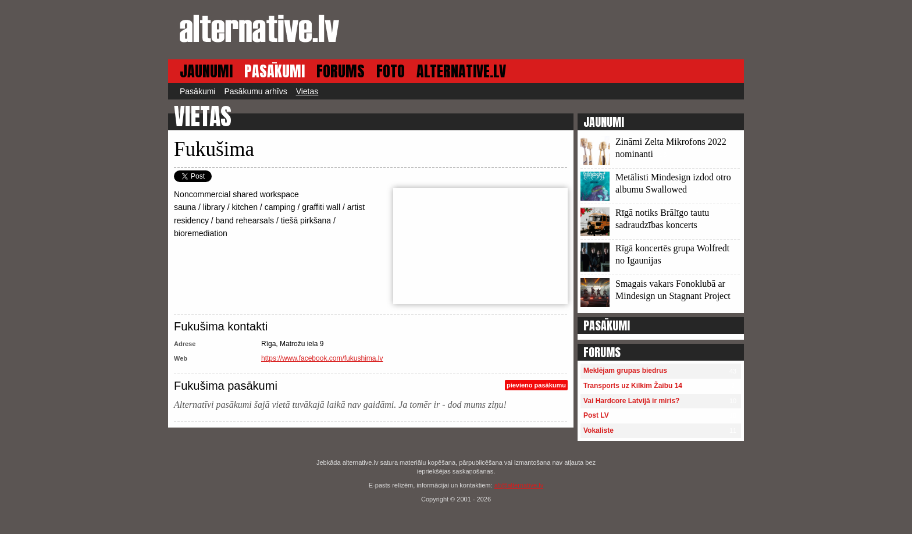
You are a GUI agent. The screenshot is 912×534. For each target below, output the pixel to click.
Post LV (596, 415)
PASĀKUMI (274, 71)
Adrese (184, 343)
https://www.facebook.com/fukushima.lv (322, 358)
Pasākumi (197, 91)
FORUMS (340, 71)
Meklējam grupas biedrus (625, 370)
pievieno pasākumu (536, 385)
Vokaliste (598, 430)
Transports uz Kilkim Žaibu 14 (632, 386)
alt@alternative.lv (519, 485)
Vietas (307, 91)
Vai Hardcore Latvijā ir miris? (631, 401)
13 (663, 154)
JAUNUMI (206, 71)
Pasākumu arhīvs (255, 91)
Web (180, 358)
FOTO (390, 71)
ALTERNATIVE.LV (461, 71)
